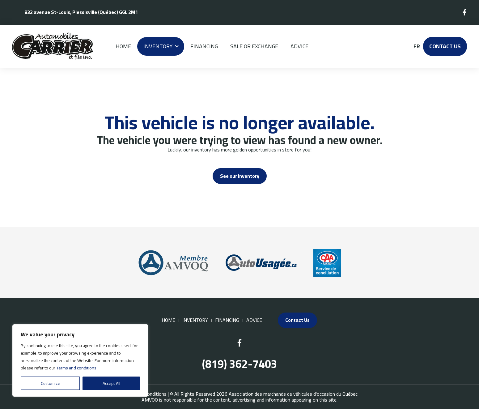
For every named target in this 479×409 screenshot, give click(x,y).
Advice (299, 46)
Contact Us (445, 46)
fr (416, 46)
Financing (204, 46)
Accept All (111, 383)
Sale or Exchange (254, 46)
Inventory (157, 46)
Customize (50, 383)
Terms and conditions (76, 368)
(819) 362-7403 (239, 364)
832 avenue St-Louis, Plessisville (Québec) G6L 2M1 (81, 12)
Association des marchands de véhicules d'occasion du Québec (293, 393)
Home (123, 46)
